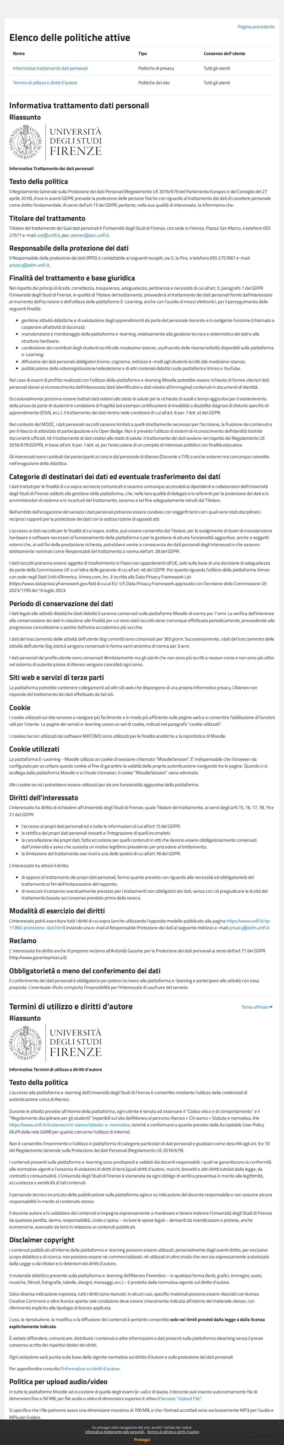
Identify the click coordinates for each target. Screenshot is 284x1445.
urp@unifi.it (48, 235)
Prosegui (142, 1439)
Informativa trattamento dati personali (115, 1432)
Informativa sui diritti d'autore (91, 1368)
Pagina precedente (256, 26)
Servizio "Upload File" (180, 1398)
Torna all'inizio (257, 1006)
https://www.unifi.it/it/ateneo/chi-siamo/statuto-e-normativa (69, 1124)
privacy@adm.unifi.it (29, 264)
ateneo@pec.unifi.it (90, 235)
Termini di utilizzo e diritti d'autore (173, 1432)
